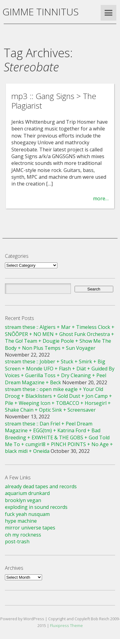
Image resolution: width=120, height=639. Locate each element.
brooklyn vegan (23, 500)
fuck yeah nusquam (27, 514)
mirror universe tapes (30, 527)
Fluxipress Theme (66, 625)
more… (101, 198)
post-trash (17, 541)
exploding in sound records (36, 507)
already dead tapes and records (41, 486)
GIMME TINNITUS (40, 11)
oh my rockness (23, 534)
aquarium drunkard (27, 493)
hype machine (21, 520)
